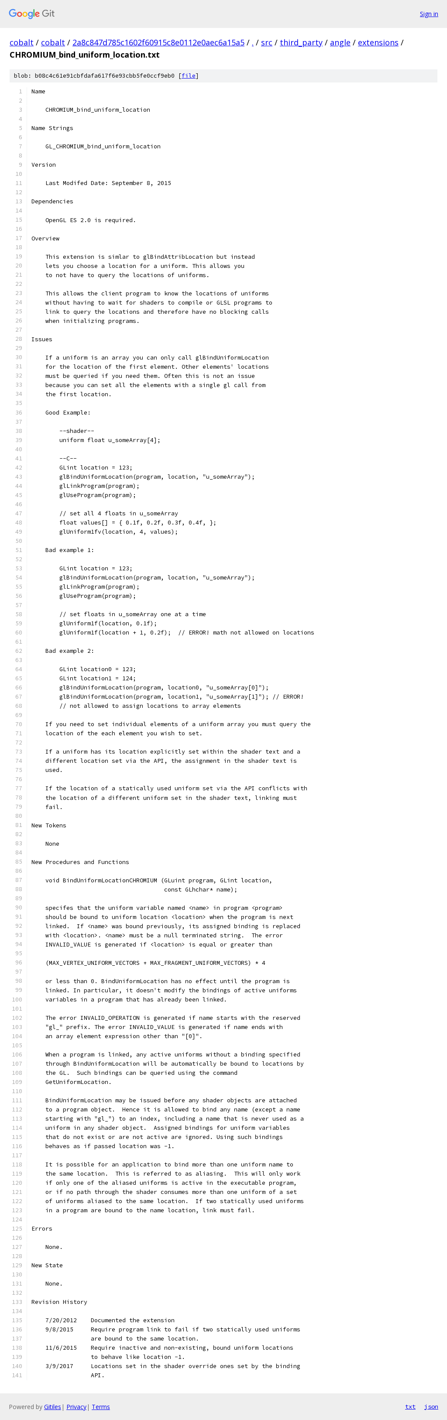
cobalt (22, 42)
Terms (101, 1407)
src (266, 42)
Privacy (76, 1407)
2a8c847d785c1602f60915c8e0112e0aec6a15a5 (158, 42)
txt (410, 1406)
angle (340, 42)
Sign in (429, 14)
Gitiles (52, 1407)
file (189, 75)
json (431, 1406)
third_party (301, 42)
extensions (378, 42)
